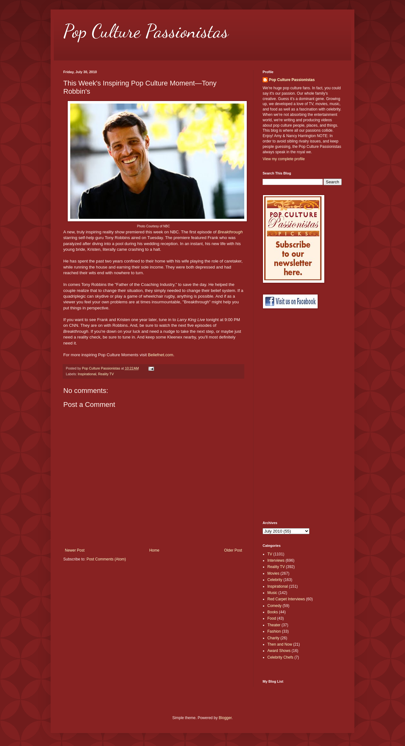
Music (272, 593)
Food (271, 618)
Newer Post (74, 550)
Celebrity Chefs (280, 657)
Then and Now (279, 644)
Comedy (274, 606)
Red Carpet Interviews (286, 599)
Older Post (233, 550)
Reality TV (106, 374)
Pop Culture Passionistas (145, 31)
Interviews (275, 560)
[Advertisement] (288, 415)
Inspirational (87, 374)
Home (154, 550)
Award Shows (278, 650)
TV (269, 554)
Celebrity (274, 580)
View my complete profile (284, 159)
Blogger (225, 718)
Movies (273, 573)
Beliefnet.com (160, 354)
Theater (273, 625)
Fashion (274, 631)
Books (272, 612)
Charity (273, 638)
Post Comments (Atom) (106, 559)
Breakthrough (230, 232)
